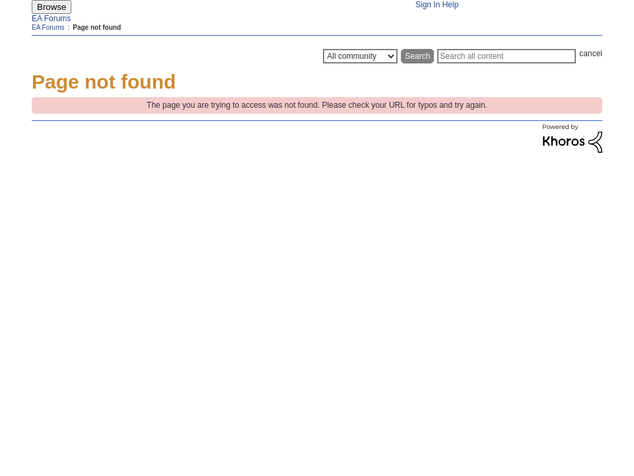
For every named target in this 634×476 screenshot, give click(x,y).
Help (450, 4)
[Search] (506, 56)
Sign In (427, 4)
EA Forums (51, 18)
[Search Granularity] (360, 56)
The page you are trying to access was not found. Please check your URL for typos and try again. (317, 105)
